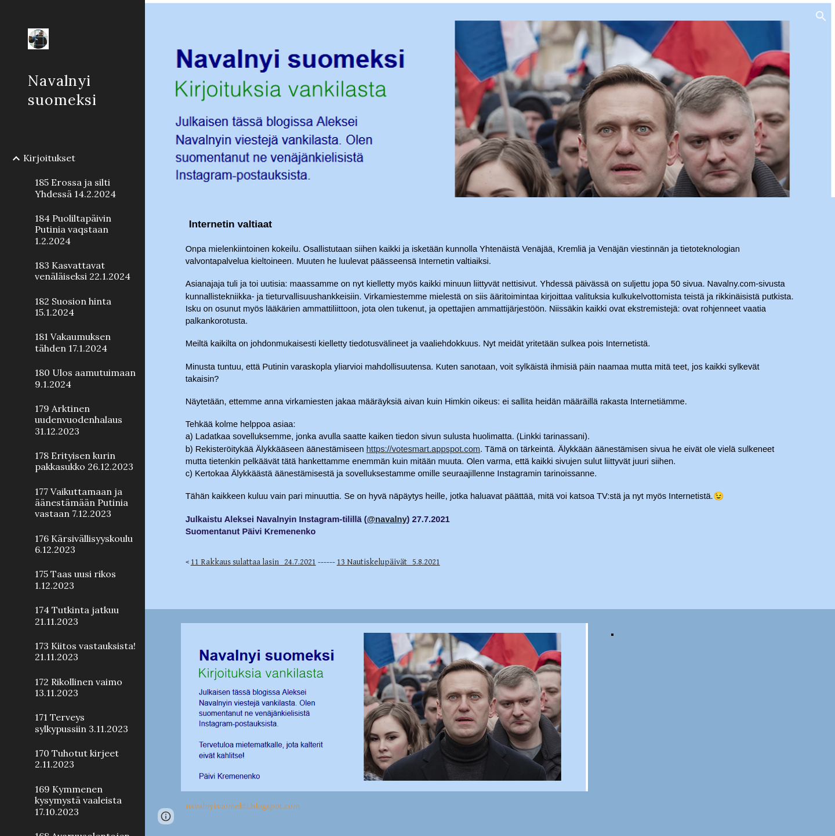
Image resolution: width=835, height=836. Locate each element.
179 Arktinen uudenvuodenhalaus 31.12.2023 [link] (78, 420)
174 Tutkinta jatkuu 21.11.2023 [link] (77, 615)
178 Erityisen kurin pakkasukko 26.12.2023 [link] (84, 461)
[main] (490, 403)
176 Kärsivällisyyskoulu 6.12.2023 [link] (84, 544)
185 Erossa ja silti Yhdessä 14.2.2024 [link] (75, 187)
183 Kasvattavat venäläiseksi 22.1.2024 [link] (82, 270)
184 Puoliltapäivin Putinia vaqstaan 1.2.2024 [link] (73, 229)
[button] (821, 16)
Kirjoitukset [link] (49, 158)
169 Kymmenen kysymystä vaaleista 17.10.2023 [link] (78, 800)
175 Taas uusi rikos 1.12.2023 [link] (75, 579)
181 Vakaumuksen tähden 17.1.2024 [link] (73, 342)
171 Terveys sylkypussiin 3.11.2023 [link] (81, 722)
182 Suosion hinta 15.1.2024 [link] (73, 306)
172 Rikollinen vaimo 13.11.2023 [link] (78, 687)
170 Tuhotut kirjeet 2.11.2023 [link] (77, 758)
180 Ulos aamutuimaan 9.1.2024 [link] (85, 378)
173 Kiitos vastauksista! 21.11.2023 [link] (85, 651)
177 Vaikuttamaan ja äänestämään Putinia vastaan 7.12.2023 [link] (81, 503)
